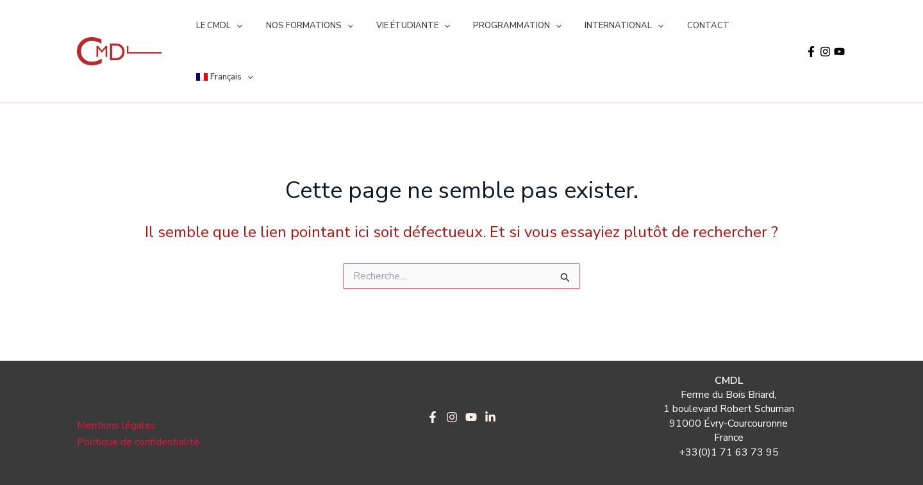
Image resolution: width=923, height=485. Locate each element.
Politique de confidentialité (138, 391)
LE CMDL (216, 25)
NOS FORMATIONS (299, 25)
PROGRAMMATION (493, 25)
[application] (233, 25)
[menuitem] (737, 25)
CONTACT (671, 25)
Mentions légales (116, 374)
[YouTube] (839, 26)
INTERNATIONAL (593, 25)
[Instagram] (825, 26)
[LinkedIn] (490, 366)
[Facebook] (811, 26)
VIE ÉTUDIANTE (396, 25)
